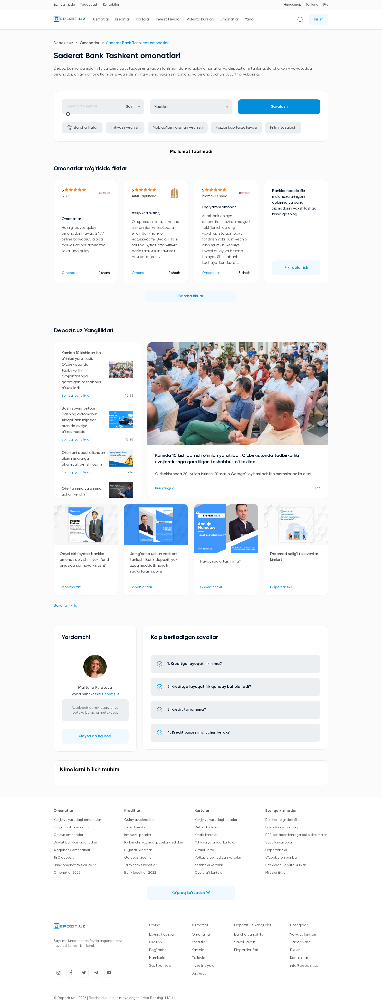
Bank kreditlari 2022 (140, 872)
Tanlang (311, 4)
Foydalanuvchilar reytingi (285, 827)
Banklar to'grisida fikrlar (284, 820)
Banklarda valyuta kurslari (285, 865)
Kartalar (143, 19)
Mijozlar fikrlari (276, 872)
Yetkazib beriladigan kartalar (218, 857)
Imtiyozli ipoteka (137, 835)
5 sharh (244, 273)
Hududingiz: (293, 4)
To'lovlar (199, 958)
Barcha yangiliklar (249, 934)
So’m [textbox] (130, 107)
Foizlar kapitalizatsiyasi (236, 128)
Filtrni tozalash (283, 128)
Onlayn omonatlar (68, 835)
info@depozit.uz (304, 965)
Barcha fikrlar (191, 296)
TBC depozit (64, 857)
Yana (249, 19)
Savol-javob (245, 942)
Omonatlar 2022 (67, 872)
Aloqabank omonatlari (72, 850)
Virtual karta (204, 850)
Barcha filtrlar (82, 128)
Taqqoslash (89, 4)
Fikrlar (295, 950)
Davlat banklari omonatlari (75, 842)
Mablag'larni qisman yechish (178, 128)
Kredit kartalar (206, 835)
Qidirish (155, 942)
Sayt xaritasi (160, 965)
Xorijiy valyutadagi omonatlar (77, 820)
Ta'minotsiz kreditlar (140, 865)
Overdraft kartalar (209, 872)
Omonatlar (229, 19)
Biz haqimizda (64, 4)
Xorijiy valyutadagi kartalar (216, 820)
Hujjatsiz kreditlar (138, 850)
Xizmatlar (101, 19)
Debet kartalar (206, 827)
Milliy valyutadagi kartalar (215, 842)
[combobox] (133, 106)
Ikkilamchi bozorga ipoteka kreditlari (153, 842)
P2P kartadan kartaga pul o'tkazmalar (296, 835)
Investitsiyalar (168, 19)
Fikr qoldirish (296, 268)
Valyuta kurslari (200, 19)
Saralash (279, 107)
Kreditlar (122, 19)
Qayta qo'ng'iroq (95, 736)
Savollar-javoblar (279, 842)
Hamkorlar (158, 958)
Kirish (319, 19)
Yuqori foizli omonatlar (72, 827)
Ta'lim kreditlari (136, 827)
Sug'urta (199, 973)
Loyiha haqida (161, 934)
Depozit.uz (63, 43)
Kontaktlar (111, 4)
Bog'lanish (157, 950)
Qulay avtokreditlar (139, 820)
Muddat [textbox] (161, 107)
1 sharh (104, 273)
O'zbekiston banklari (281, 857)
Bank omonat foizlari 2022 (75, 865)
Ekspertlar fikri (276, 850)
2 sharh (174, 273)
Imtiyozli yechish (125, 128)
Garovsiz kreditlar (138, 857)
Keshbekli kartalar (209, 865)
